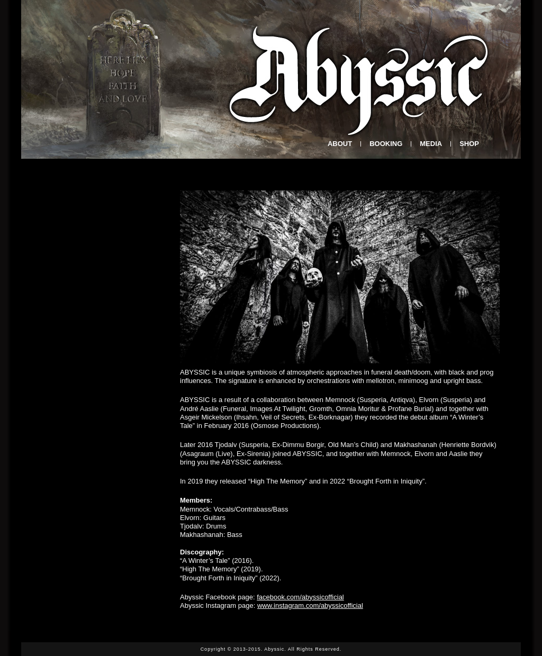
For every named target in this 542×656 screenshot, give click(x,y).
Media (431, 144)
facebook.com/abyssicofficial (300, 597)
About (340, 144)
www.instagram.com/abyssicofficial (310, 605)
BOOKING (385, 144)
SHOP (469, 144)
